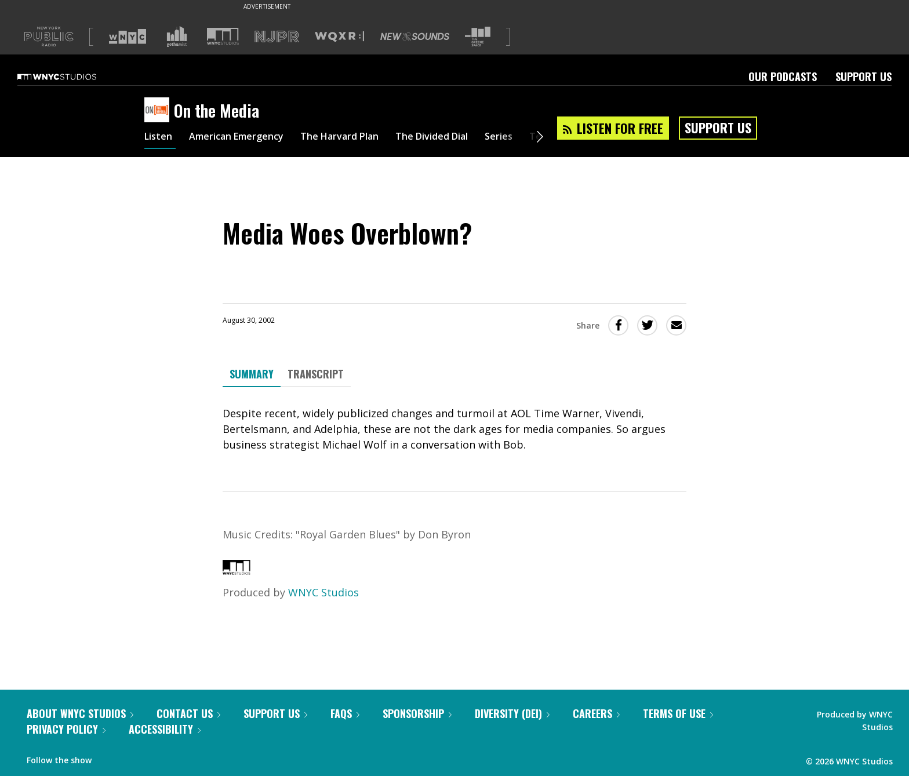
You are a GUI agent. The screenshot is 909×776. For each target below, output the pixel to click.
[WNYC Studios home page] (71, 76)
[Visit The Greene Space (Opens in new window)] (477, 37)
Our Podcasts (782, 76)
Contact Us (188, 713)
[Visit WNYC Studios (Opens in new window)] (223, 36)
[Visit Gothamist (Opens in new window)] (176, 36)
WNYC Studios (323, 592)
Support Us (863, 76)
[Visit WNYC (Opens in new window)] (127, 36)
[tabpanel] (454, 429)
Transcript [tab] (316, 373)
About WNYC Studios (80, 713)
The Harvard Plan (361, 138)
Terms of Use (678, 713)
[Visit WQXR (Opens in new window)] (339, 36)
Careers (596, 713)
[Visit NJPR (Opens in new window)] (276, 37)
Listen (160, 138)
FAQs (344, 713)
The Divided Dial (464, 138)
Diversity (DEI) (512, 713)
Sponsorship (417, 713)
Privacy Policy (66, 729)
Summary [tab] (252, 373)
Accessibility (165, 729)
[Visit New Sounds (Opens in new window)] (414, 36)
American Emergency (246, 138)
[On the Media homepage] (159, 110)
